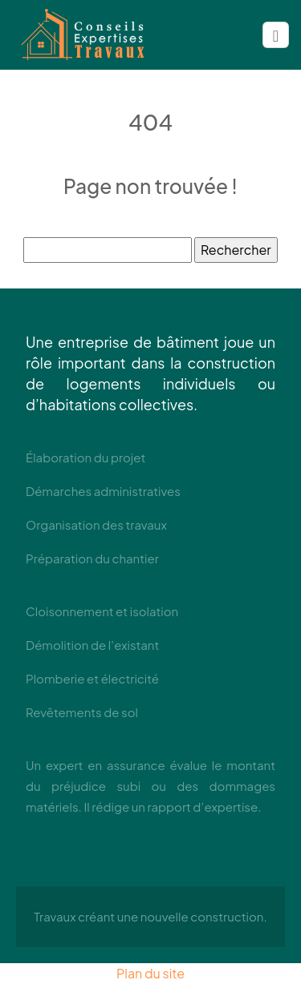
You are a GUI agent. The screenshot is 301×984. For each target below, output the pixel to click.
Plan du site (150, 973)
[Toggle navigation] (275, 35)
